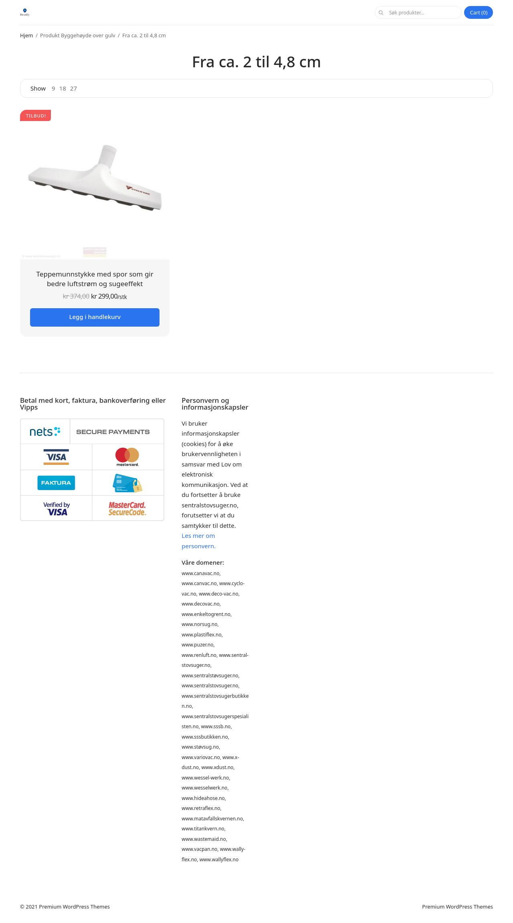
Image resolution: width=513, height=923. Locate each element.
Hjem (26, 35)
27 (73, 88)
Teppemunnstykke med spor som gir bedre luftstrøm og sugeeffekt (94, 278)
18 (62, 88)
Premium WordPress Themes (74, 906)
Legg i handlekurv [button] (94, 317)
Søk (381, 12)
